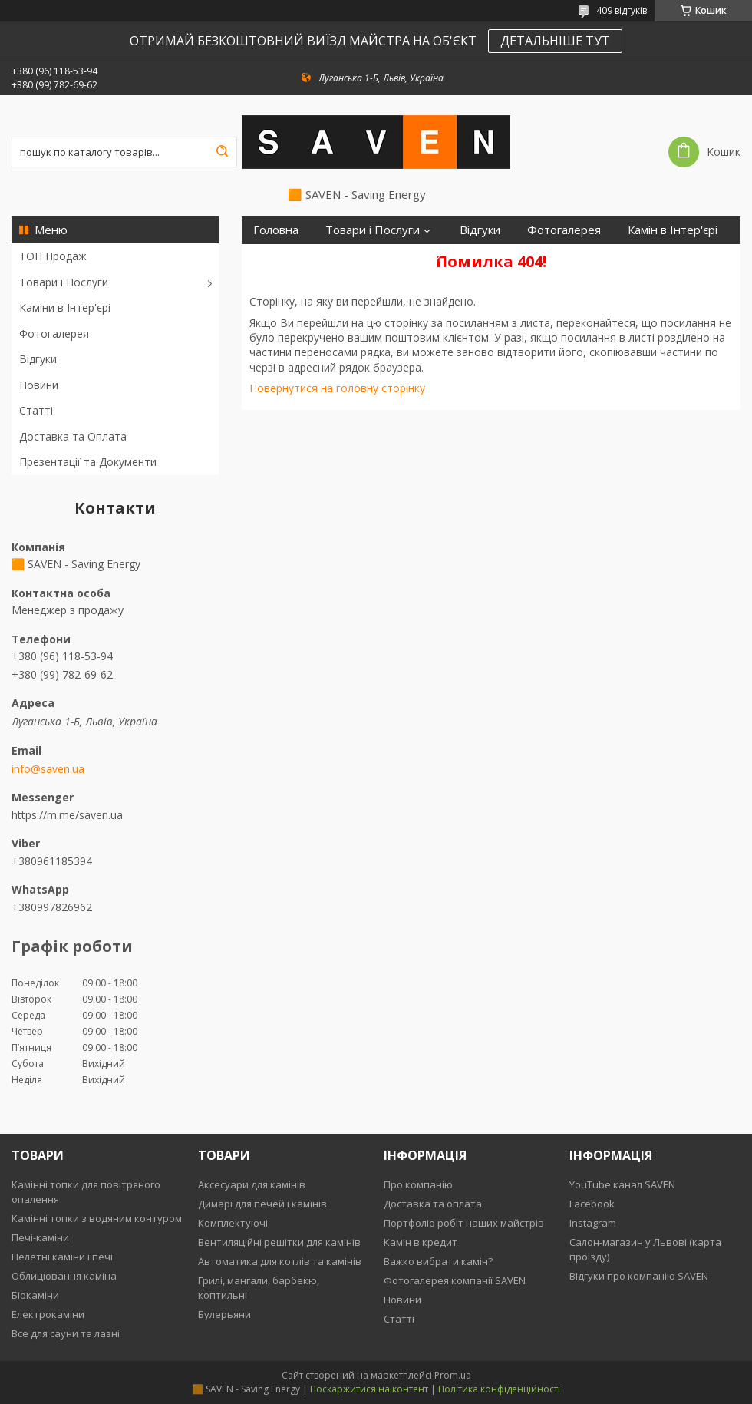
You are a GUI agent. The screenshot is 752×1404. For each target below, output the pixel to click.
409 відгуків (621, 10)
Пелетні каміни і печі (62, 1257)
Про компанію (418, 1184)
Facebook (592, 1204)
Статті (36, 410)
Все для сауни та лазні (66, 1333)
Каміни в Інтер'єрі (64, 307)
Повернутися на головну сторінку (337, 388)
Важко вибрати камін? (438, 1261)
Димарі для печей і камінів (262, 1204)
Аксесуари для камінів (251, 1184)
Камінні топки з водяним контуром (97, 1218)
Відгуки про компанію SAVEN (638, 1276)
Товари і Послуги (63, 282)
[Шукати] (221, 152)
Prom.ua (452, 1375)
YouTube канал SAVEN (622, 1184)
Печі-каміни (40, 1237)
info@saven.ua (48, 769)
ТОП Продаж (53, 256)
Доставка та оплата (433, 1204)
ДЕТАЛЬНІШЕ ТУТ (555, 40)
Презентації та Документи (88, 461)
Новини (38, 385)
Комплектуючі (233, 1223)
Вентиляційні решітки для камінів (279, 1242)
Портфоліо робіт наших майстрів (464, 1223)
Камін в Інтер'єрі (672, 230)
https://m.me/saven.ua (67, 815)
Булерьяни (224, 1314)
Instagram (592, 1223)
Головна (275, 230)
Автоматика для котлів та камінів (279, 1261)
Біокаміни (35, 1295)
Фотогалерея (54, 333)
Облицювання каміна (64, 1276)
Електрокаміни (48, 1314)
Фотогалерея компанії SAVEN (455, 1280)
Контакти (415, 257)
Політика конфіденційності (499, 1389)
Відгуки (38, 359)
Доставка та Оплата (73, 436)
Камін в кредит (420, 1242)
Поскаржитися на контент (369, 1389)
